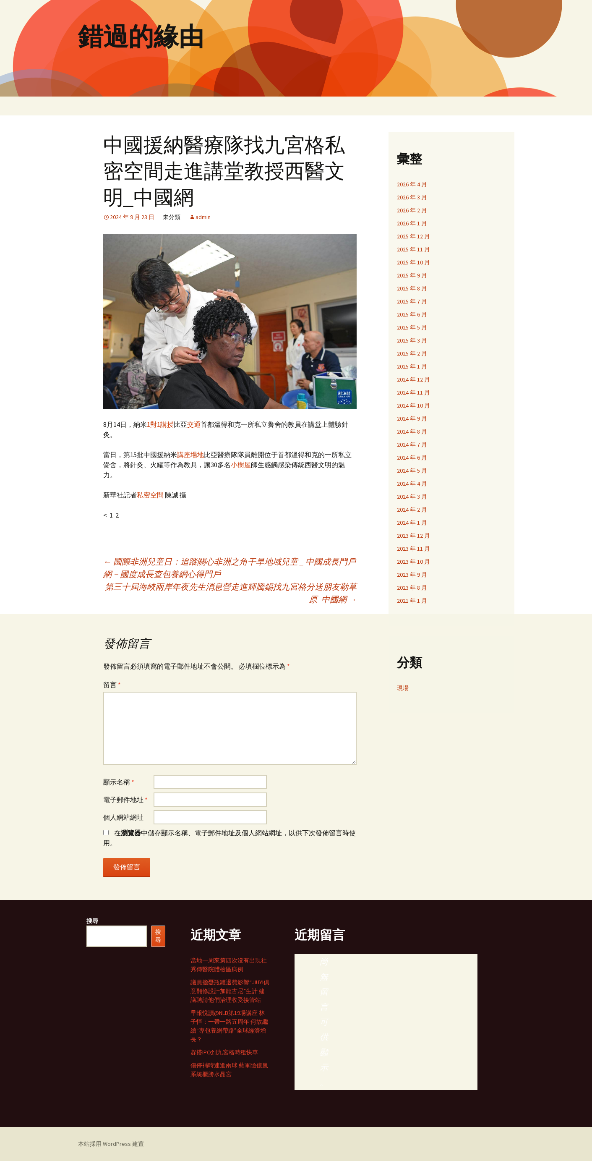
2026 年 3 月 (412, 197)
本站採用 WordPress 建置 (111, 1144)
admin (203, 217)
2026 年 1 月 (412, 223)
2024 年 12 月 (413, 379)
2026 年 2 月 (412, 210)
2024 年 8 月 (412, 431)
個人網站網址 (123, 817)
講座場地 (190, 454)
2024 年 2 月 (412, 509)
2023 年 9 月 (412, 574)
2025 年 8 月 (412, 288)
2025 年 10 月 (413, 262)
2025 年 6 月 (412, 314)
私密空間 (150, 495)
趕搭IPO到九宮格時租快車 (224, 1052)
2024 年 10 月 (413, 405)
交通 (194, 424)
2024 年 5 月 (412, 470)
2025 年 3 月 (412, 340)
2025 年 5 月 (412, 327)
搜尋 (92, 921)
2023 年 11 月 (413, 548)
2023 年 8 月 (412, 587)
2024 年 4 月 (412, 483)
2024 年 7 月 (412, 444)
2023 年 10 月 (413, 561)
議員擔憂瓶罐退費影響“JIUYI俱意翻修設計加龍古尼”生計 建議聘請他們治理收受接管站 (229, 991)
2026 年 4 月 (412, 184)
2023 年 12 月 (413, 535)
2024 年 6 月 (412, 457)
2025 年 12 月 (413, 236)
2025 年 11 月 (413, 249)
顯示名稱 (118, 782)
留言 (112, 684)
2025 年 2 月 (412, 353)
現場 (403, 688)
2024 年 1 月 (412, 522)
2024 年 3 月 (412, 496)
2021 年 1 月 (412, 600)
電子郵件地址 (125, 799)
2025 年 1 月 (412, 366)
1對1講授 (160, 424)
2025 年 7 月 (412, 301)
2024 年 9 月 (412, 418)
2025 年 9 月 (412, 275)
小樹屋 (241, 464)
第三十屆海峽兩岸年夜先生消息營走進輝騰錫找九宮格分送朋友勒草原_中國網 (231, 592)
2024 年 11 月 (413, 392)
